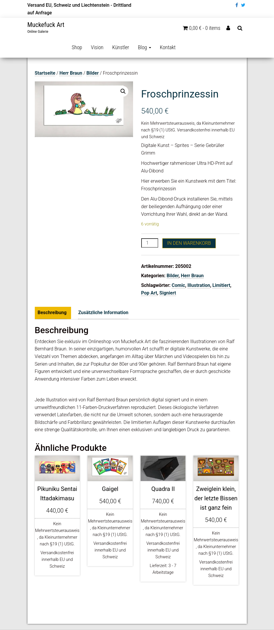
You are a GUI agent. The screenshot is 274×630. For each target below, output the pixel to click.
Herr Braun (70, 73)
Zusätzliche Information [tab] (103, 312)
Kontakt (168, 47)
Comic (178, 285)
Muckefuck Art (46, 24)
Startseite (45, 73)
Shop (77, 47)
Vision (97, 47)
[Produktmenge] (149, 243)
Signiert (167, 293)
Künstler (120, 47)
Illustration (198, 285)
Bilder (92, 73)
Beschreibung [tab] (52, 312)
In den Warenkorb (189, 243)
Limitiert (221, 285)
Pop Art (149, 293)
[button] (123, 91)
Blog (144, 47)
